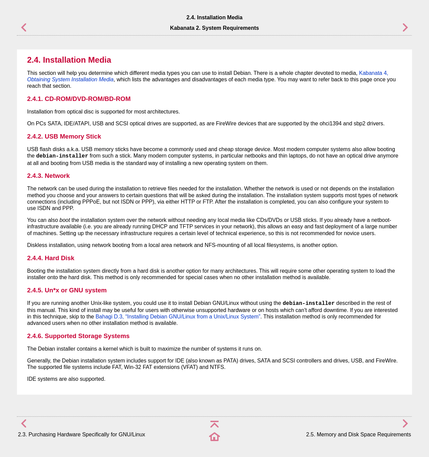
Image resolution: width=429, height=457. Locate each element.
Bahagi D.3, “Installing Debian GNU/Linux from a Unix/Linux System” (178, 316)
